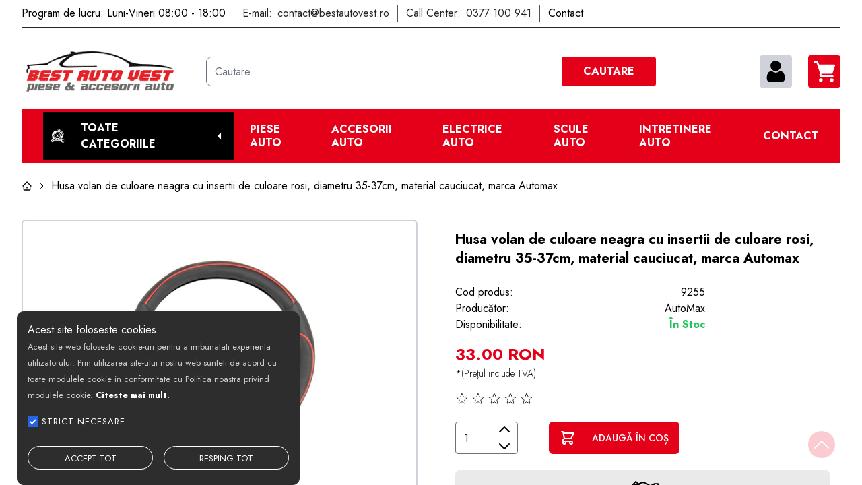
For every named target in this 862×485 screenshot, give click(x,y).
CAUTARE (608, 71)
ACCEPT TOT (91, 458)
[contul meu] (776, 71)
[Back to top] (821, 444)
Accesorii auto (361, 136)
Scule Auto (571, 136)
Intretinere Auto (675, 136)
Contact (791, 136)
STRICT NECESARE (83, 421)
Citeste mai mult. (133, 395)
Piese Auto (265, 136)
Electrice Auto (472, 136)
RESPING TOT (226, 458)
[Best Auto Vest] (108, 71)
